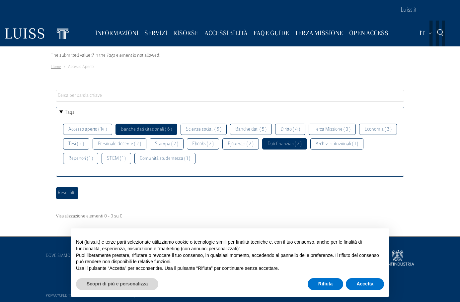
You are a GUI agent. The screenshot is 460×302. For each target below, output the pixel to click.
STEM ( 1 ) (116, 158)
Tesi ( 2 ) (76, 144)
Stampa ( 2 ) (166, 144)
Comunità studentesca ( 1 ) (165, 158)
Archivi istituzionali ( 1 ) (337, 144)
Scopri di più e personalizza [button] (117, 283)
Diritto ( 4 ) (290, 129)
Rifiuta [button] (325, 283)
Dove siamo (58, 256)
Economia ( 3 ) (378, 129)
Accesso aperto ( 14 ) (87, 129)
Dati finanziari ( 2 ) (285, 144)
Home (56, 67)
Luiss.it (409, 10)
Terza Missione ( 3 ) (332, 129)
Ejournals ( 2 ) (241, 144)
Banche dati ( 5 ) (251, 129)
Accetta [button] (364, 283)
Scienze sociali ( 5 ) (203, 129)
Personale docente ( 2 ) (119, 144)
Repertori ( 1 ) (80, 158)
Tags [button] (69, 112)
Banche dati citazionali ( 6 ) (146, 129)
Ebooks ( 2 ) (203, 144)
